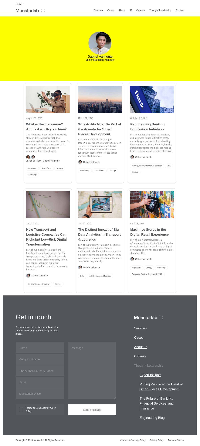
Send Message (92, 409)
